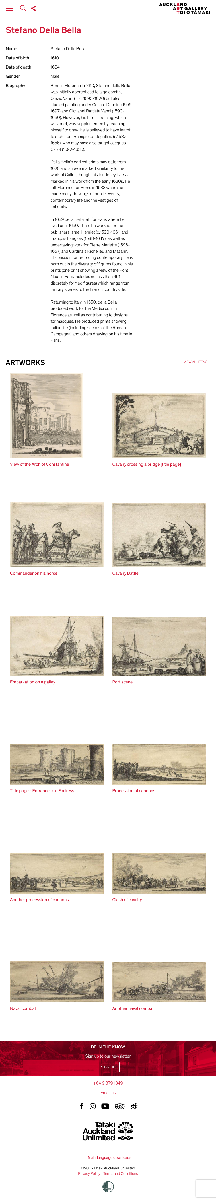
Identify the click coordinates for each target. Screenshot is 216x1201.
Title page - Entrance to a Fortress (42, 791)
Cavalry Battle (125, 573)
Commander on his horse (33, 573)
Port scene (122, 682)
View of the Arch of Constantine (39, 464)
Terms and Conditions (120, 1174)
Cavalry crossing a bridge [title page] (146, 464)
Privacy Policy (89, 1174)
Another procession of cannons (39, 900)
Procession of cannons (133, 791)
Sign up (108, 1067)
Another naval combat (133, 1008)
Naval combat (23, 1008)
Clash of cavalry (127, 900)
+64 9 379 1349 (108, 1083)
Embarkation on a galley (32, 682)
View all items (195, 362)
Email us (108, 1092)
